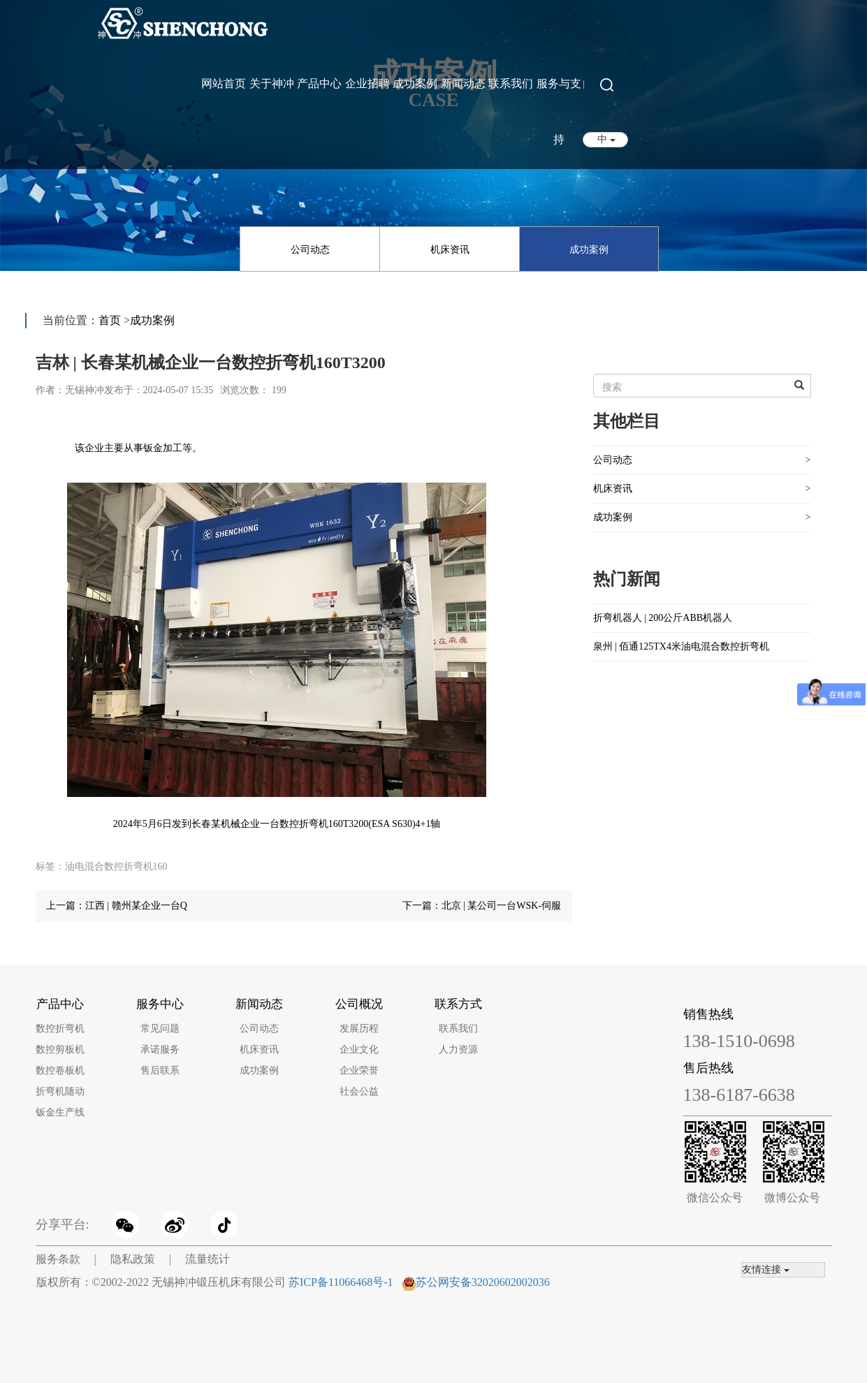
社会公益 (359, 1091)
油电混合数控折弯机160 (116, 866)
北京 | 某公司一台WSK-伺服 (502, 905)
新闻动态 (463, 83)
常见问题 (160, 1028)
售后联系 (160, 1070)
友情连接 (765, 1269)
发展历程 (359, 1028)
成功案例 (415, 83)
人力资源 (458, 1049)
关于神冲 (271, 83)
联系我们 (510, 83)
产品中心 (319, 83)
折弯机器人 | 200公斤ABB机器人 (663, 618)
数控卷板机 (60, 1070)
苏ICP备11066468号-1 (341, 1282)
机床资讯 (449, 249)
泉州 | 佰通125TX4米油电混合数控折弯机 (681, 646)
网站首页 (223, 83)
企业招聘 (367, 83)
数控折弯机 (60, 1028)
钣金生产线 (60, 1112)
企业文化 (359, 1049)
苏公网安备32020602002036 (483, 1282)
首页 (110, 320)
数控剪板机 (60, 1049)
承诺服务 (160, 1049)
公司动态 (310, 249)
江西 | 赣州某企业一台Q (136, 905)
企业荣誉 (359, 1070)
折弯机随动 (60, 1091)
